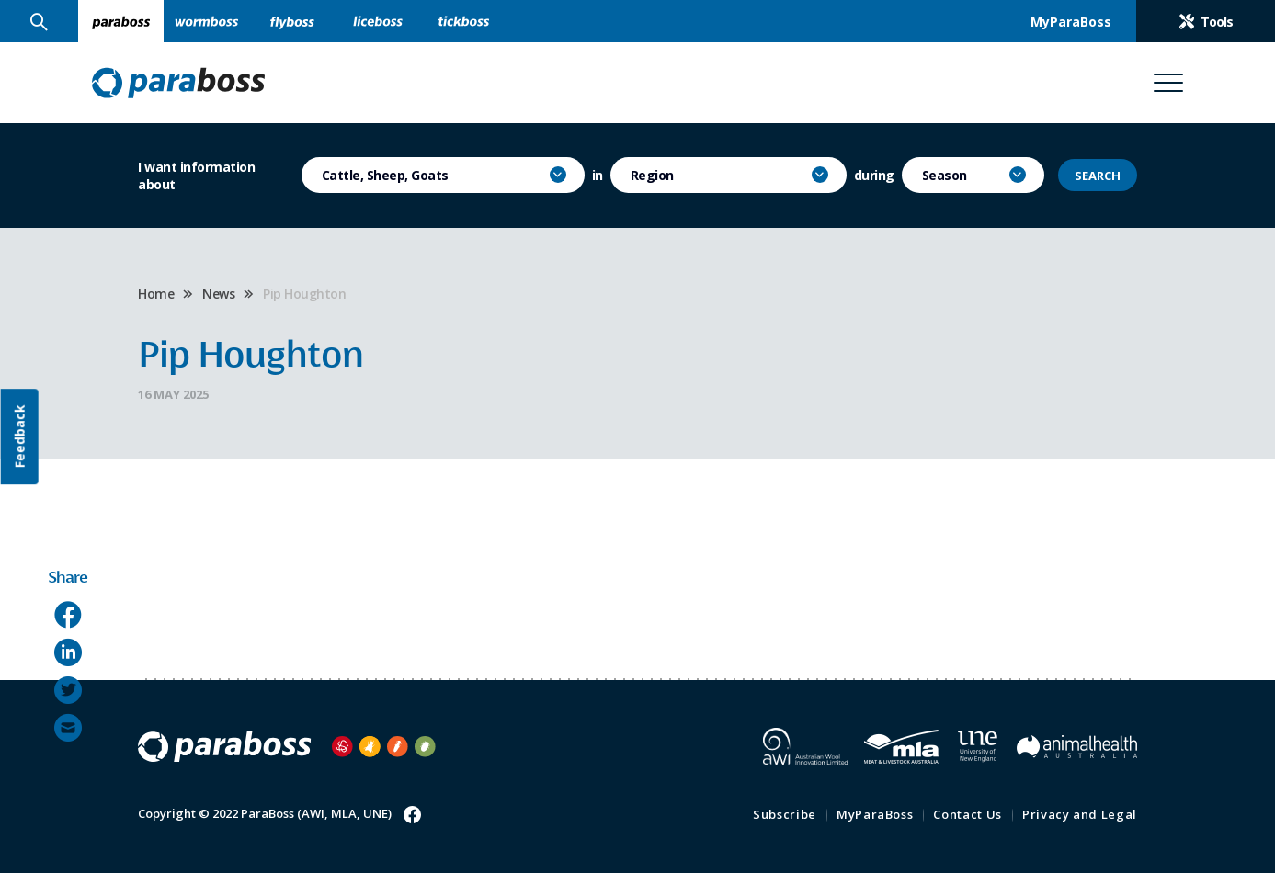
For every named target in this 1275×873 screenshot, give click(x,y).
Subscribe (784, 814)
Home (156, 293)
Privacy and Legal (1079, 814)
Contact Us (967, 814)
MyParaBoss (875, 814)
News (218, 293)
